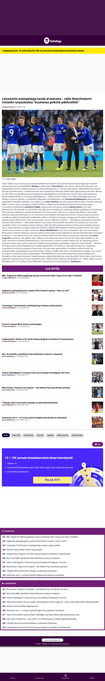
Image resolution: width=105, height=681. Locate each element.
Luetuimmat (10, 583)
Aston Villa (16, 435)
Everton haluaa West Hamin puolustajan (22, 324)
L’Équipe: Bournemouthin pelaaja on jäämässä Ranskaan (30, 402)
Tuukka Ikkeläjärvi (9, 278)
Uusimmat (9, 531)
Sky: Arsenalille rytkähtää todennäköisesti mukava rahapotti (32, 354)
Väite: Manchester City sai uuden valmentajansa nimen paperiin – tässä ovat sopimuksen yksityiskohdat (52, 602)
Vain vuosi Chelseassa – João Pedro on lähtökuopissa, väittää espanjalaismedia (41, 619)
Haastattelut (28, 435)
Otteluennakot (77, 435)
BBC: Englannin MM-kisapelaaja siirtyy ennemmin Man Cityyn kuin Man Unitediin (42, 275)
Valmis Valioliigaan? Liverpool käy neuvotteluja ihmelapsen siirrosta (36, 372)
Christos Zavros (8, 107)
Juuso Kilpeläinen (8, 356)
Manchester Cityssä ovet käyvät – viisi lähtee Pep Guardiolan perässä (36, 387)
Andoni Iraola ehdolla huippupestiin (22, 606)
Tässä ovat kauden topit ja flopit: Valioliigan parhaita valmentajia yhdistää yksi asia (43, 614)
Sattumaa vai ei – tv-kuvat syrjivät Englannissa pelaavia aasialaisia (34, 417)
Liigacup (50, 435)
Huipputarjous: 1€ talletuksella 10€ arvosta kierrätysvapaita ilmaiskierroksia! (43, 50)
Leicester (40, 435)
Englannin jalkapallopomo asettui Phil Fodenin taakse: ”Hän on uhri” (36, 290)
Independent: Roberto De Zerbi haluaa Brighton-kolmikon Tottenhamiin (37, 339)
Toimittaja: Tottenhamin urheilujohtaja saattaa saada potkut (32, 305)
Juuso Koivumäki (8, 293)
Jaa (98, 444)
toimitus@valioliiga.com (52, 640)
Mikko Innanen (62, 435)
